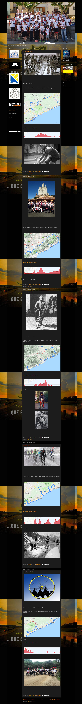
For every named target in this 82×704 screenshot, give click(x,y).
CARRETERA (29, 173)
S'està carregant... (12, 110)
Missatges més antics (55, 699)
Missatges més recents (28, 699)
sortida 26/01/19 (26, 179)
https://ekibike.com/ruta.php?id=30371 (30, 262)
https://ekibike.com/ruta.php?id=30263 (30, 375)
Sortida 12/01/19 (26, 445)
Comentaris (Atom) (31, 701)
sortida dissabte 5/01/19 (28, 571)
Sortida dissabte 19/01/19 (28, 292)
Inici (42, 699)
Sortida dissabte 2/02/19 (28, 51)
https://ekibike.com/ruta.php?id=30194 (30, 511)
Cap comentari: (38, 171)
